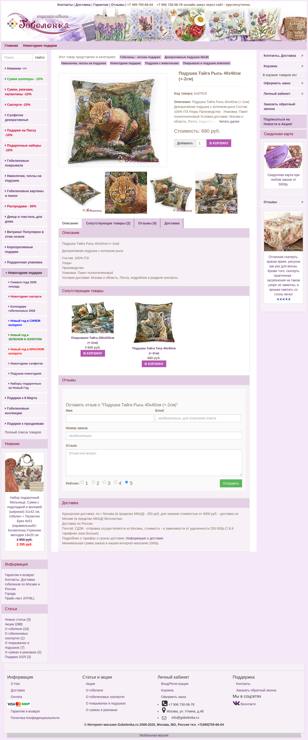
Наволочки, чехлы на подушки (23, 178)
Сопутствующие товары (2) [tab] (108, 223)
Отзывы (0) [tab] (147, 223)
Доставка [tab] (172, 223)
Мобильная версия (154, 735)
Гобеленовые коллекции (17, 411)
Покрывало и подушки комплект (206, 63)
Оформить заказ (283, 83)
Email (159, 410)
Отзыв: (72, 445)
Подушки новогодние (25, 373)
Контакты (65, 5)
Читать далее (229, 121)
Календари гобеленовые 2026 (21, 308)
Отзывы (118, 5)
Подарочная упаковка (23, 262)
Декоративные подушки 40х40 (187, 57)
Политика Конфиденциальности (35, 718)
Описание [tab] (70, 223)
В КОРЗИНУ (218, 143)
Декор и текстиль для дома (23, 219)
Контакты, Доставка (283, 55)
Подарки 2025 (15, 657)
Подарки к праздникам (24, 423)
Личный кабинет (283, 93)
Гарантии (100, 5)
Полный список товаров (23, 432)
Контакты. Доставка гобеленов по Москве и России (22, 584)
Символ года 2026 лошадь (22, 284)
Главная (11, 45)
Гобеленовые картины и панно (24, 193)
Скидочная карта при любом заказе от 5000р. (284, 179)
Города (10, 593)
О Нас (15, 684)
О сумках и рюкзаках (20, 652)
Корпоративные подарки (19, 249)
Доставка (82, 5)
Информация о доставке (144, 538)
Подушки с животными (162, 63)
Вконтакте (244, 704)
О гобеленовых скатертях (105, 697)
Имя (69, 410)
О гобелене (13, 629)
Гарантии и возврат (19, 575)
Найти (40, 57)
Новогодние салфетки (25, 363)
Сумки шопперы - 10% (24, 79)
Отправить (231, 483)
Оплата (16, 697)
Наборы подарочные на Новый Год (24, 385)
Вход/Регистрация (174, 684)
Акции (9, 624)
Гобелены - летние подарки (140, 57)
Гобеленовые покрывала (17, 163)
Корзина (283, 66)
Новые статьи (15, 619)
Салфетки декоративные (17, 117)
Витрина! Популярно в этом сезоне (24, 234)
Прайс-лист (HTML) (19, 598)
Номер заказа (77, 428)
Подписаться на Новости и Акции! (278, 121)
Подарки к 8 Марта (21, 398)
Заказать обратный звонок (279, 106)
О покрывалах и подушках (106, 703)
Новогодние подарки (40, 45)
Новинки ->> (16, 68)
